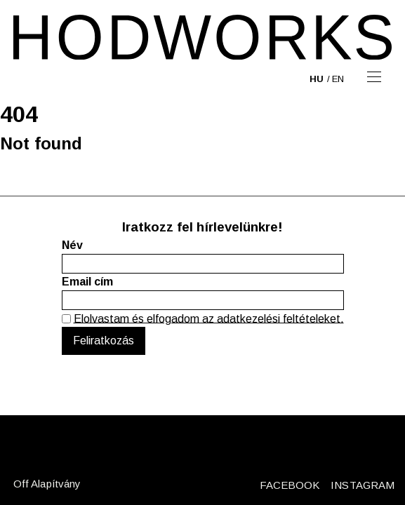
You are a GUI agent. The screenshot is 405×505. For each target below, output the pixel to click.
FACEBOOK (290, 485)
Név (72, 245)
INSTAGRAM (362, 485)
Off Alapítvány (47, 484)
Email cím (87, 282)
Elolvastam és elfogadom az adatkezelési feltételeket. (209, 318)
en (338, 79)
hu (317, 79)
